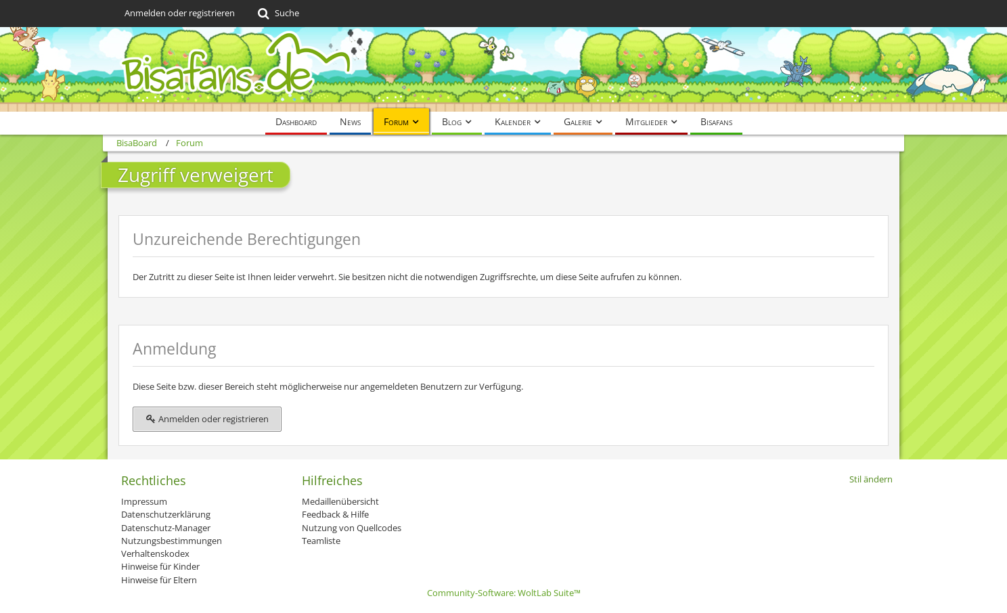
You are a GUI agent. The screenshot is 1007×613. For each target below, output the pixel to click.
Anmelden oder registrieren (180, 13)
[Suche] (277, 13)
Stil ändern (871, 479)
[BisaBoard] (503, 69)
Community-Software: (504, 593)
